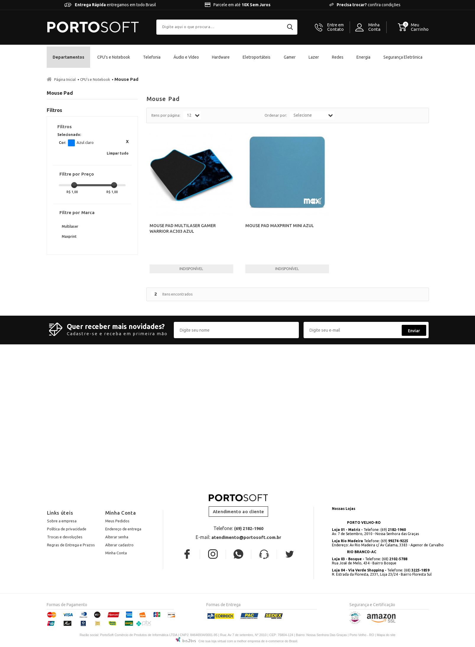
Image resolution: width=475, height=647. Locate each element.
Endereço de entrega (123, 529)
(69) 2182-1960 (248, 528)
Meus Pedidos (117, 521)
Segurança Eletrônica (402, 57)
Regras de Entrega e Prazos (71, 545)
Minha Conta (116, 553)
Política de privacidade (66, 529)
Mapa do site (386, 635)
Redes (337, 57)
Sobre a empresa (62, 521)
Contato (335, 27)
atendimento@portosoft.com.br (246, 537)
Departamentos (68, 57)
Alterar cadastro (119, 545)
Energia (363, 57)
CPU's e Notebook (113, 57)
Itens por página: (165, 115)
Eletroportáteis (256, 57)
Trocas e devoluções (64, 537)
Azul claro (71, 143)
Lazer (314, 57)
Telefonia (152, 57)
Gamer (290, 57)
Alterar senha (116, 537)
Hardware (221, 57)
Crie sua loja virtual (212, 641)
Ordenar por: (276, 115)
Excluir (127, 141)
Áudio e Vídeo (186, 57)
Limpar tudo (118, 153)
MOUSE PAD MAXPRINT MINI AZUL (279, 225)
